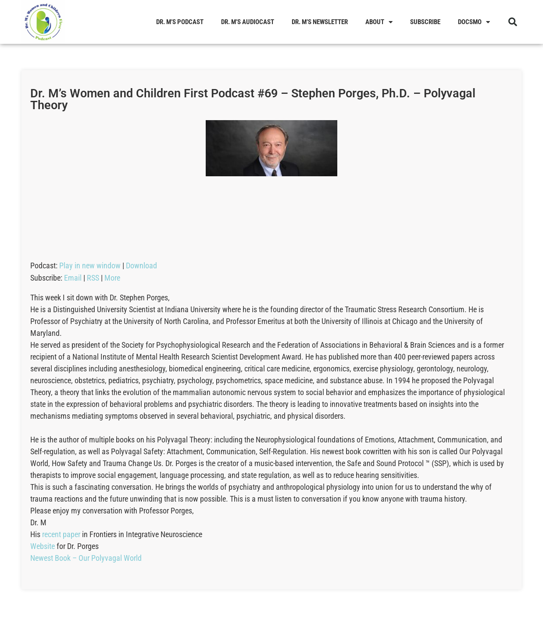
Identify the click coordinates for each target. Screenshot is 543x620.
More (112, 277)
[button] (513, 22)
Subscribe (425, 22)
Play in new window (90, 265)
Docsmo (474, 22)
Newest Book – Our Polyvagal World (86, 558)
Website (42, 546)
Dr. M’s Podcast (180, 22)
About (379, 22)
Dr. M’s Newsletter (320, 22)
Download (141, 265)
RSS (93, 277)
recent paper (61, 534)
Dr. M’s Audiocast (247, 22)
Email (73, 277)
